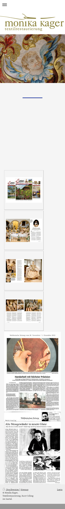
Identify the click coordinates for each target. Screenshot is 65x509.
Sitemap (24, 489)
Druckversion (11, 489)
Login (59, 489)
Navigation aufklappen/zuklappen (32, 4)
